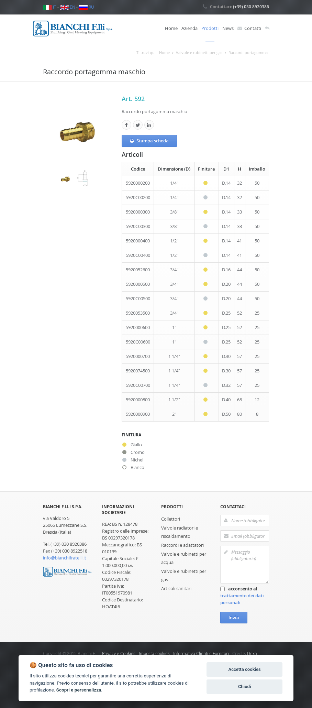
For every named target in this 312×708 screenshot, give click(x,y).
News (228, 28)
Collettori (170, 518)
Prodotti (210, 28)
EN (67, 7)
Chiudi (244, 686)
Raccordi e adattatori (182, 545)
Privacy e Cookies (118, 653)
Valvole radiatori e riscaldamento (179, 531)
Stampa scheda (149, 140)
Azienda (189, 28)
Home (171, 28)
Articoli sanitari (176, 588)
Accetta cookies (244, 669)
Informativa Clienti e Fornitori (201, 653)
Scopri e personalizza (78, 690)
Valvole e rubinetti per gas (183, 575)
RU (86, 7)
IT (49, 7)
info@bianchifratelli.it (64, 557)
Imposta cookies (154, 653)
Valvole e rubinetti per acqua (183, 558)
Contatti (249, 28)
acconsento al (242, 595)
